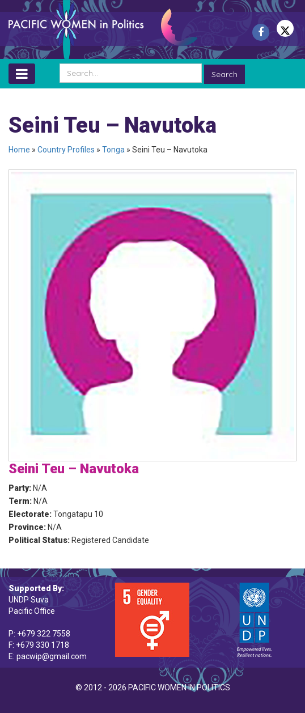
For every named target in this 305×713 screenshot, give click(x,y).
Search (224, 74)
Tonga (113, 149)
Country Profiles (66, 149)
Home (19, 149)
